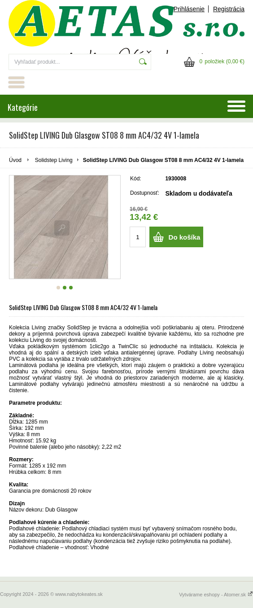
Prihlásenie (189, 9)
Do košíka (185, 237)
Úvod (15, 160)
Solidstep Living (54, 160)
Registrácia (228, 9)
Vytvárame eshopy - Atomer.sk (216, 594)
